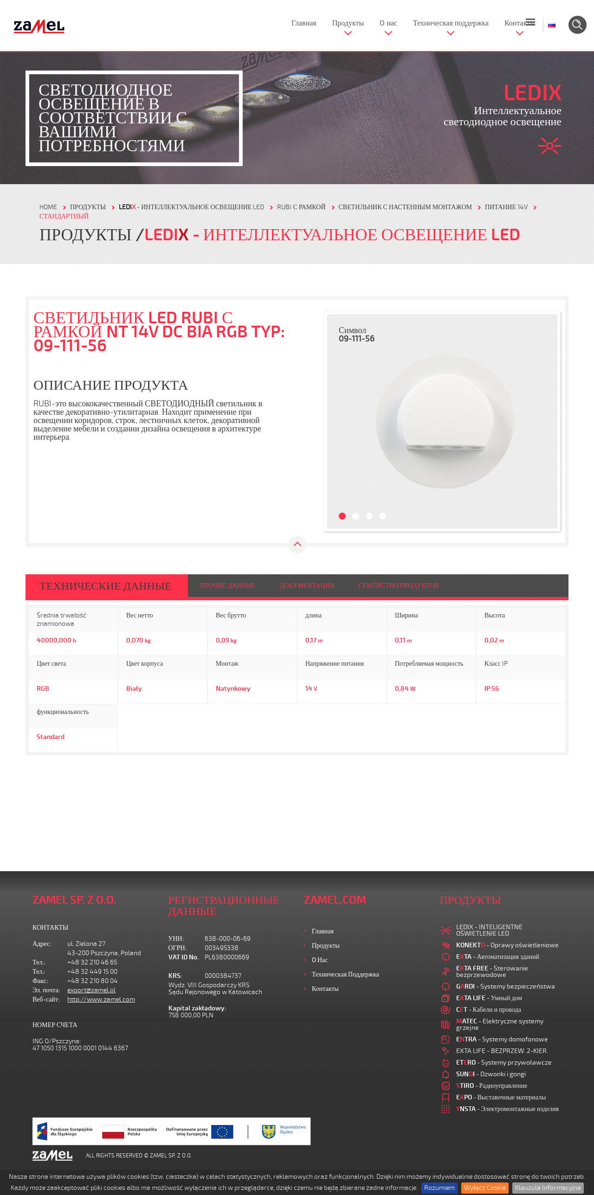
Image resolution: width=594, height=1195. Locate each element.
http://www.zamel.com (101, 999)
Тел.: (38, 962)
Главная (303, 23)
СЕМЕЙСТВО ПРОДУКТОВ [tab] (398, 586)
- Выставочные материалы (501, 1097)
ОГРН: (177, 947)
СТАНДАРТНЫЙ (64, 216)
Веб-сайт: (46, 999)
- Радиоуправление (492, 1086)
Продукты (348, 23)
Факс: (40, 980)
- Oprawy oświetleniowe (507, 945)
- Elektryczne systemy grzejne (499, 1024)
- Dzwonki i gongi (491, 1074)
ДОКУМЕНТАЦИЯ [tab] (307, 586)
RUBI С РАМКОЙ (301, 207)
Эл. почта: (46, 990)
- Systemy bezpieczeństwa (505, 986)
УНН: (176, 938)
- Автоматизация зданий (498, 957)
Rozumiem (439, 1188)
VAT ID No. (183, 957)
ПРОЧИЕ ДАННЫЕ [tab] (228, 586)
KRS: (175, 975)
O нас (388, 23)
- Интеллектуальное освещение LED (191, 207)
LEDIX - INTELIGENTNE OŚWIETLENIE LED (489, 930)
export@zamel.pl (91, 990)
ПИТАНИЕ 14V (506, 207)
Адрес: (42, 943)
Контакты (519, 23)
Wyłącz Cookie (485, 1188)
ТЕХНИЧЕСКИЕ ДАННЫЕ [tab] (105, 586)
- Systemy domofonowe (502, 1039)
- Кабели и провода (488, 1010)
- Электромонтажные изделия (507, 1109)
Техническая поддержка (451, 23)
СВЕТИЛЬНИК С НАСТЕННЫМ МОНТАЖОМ (405, 207)
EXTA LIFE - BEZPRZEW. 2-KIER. (502, 1051)
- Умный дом (489, 998)
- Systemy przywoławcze (504, 1063)
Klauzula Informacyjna (548, 1188)
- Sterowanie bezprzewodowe (492, 971)
